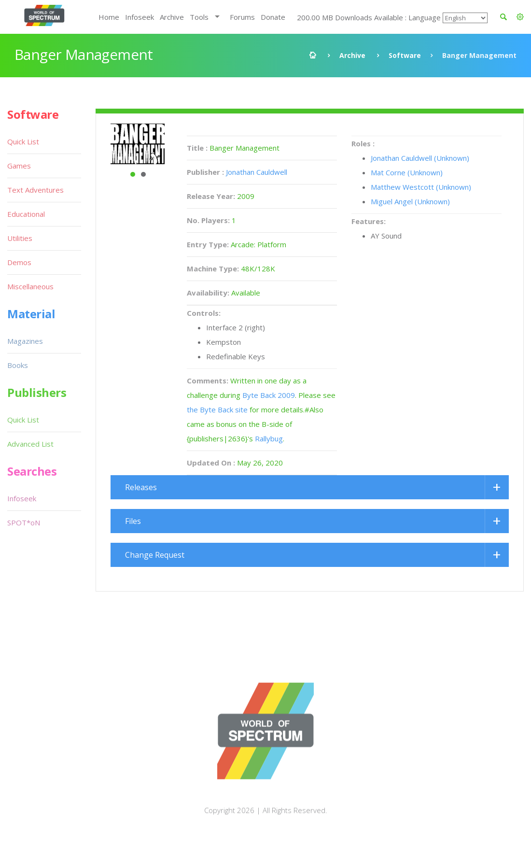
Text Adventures (35, 190)
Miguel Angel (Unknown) (410, 201)
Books (17, 365)
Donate (273, 17)
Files (133, 521)
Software (405, 55)
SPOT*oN (23, 522)
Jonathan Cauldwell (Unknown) (420, 158)
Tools (199, 17)
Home (108, 17)
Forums (242, 17)
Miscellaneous (30, 286)
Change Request (154, 555)
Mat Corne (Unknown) (407, 172)
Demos (19, 262)
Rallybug (269, 438)
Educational (26, 214)
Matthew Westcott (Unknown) (421, 187)
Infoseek (139, 17)
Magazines (25, 341)
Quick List (23, 141)
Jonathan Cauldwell (256, 172)
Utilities (19, 238)
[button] (520, 17)
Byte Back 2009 (268, 395)
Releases (141, 487)
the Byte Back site (217, 409)
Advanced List (30, 444)
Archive (172, 17)
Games (19, 165)
